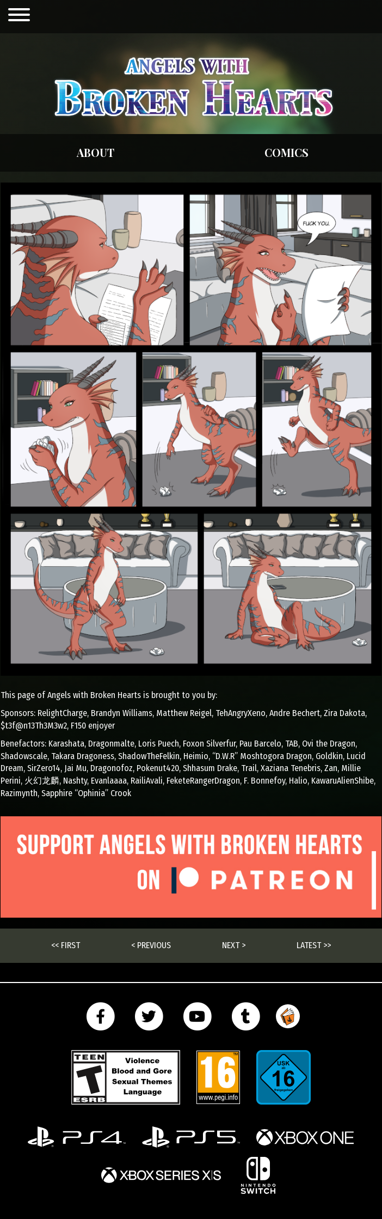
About (95, 152)
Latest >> (314, 945)
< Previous (151, 945)
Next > (233, 945)
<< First (65, 945)
